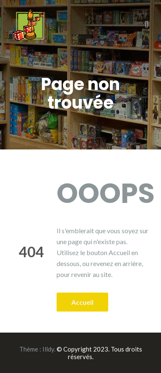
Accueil (82, 302)
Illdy (48, 349)
